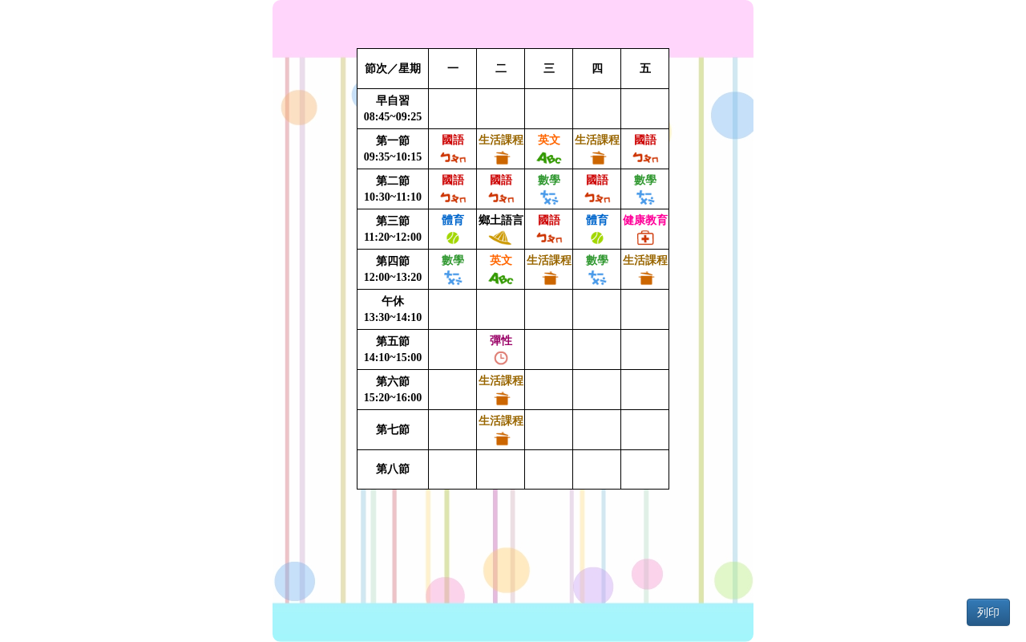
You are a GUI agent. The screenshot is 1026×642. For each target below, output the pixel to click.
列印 (988, 612)
